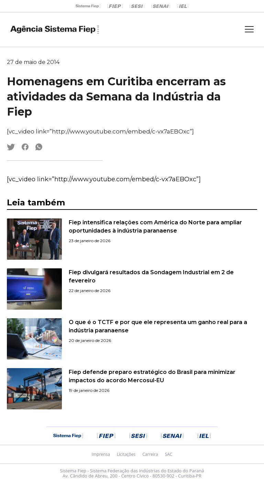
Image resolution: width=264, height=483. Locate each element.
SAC (169, 454)
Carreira (150, 454)
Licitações (126, 454)
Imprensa (101, 454)
